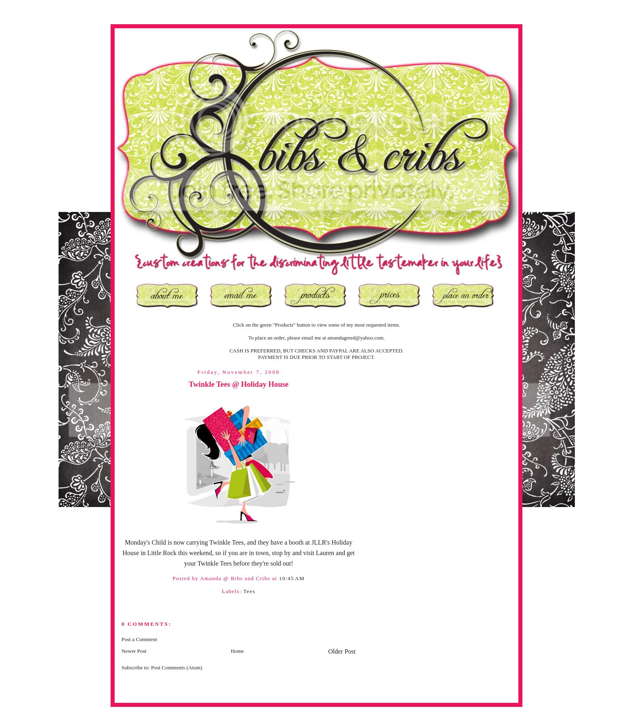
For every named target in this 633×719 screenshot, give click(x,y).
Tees (249, 591)
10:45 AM (291, 578)
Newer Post (134, 651)
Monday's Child (145, 542)
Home (237, 651)
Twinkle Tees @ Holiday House (238, 384)
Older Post (342, 651)
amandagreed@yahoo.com (355, 338)
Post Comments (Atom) (176, 667)
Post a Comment (139, 639)
